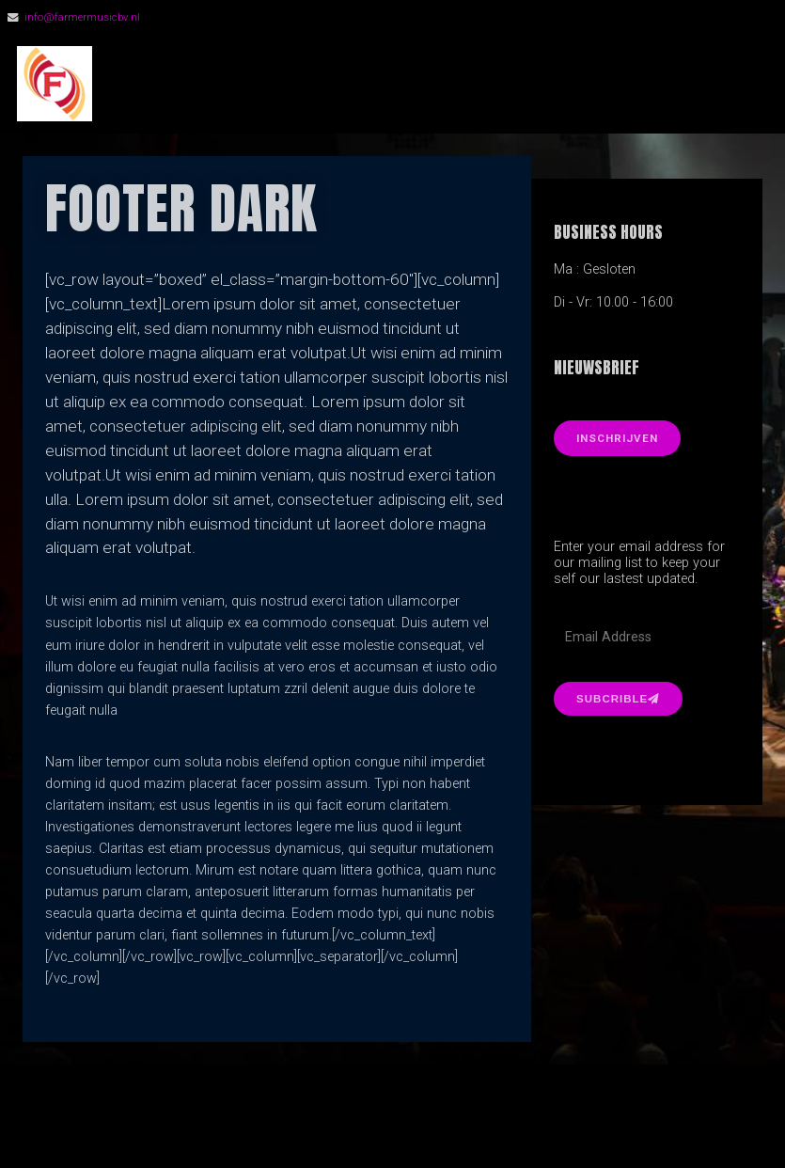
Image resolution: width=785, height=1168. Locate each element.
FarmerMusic (215, 84)
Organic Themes (425, 1125)
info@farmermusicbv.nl (82, 17)
